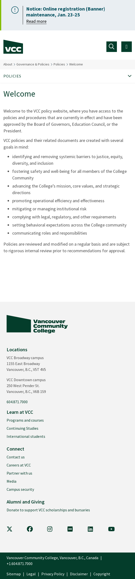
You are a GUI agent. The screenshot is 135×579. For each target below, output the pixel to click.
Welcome (76, 64)
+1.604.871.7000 (20, 563)
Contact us (16, 456)
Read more (36, 21)
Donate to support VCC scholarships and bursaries (48, 509)
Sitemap (14, 573)
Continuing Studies (22, 428)
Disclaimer (79, 573)
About (7, 64)
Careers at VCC (19, 465)
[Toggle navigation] (111, 46)
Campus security (20, 489)
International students (26, 436)
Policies (59, 64)
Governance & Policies (32, 64)
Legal (31, 573)
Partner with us (19, 473)
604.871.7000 (17, 401)
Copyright (101, 573)
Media (11, 481)
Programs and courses (25, 420)
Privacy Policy (52, 573)
